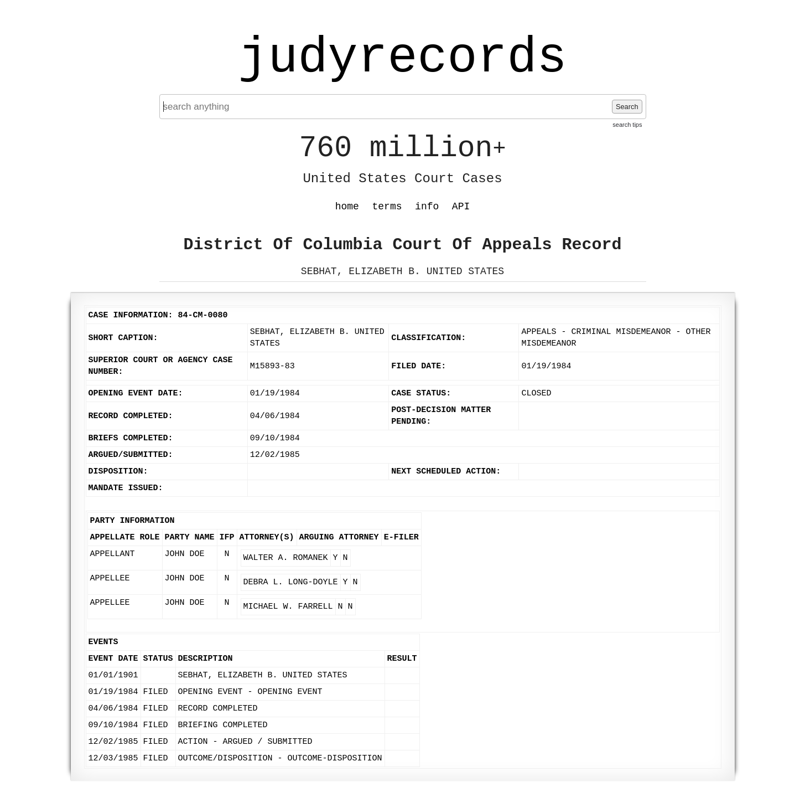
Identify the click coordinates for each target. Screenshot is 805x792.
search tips (627, 124)
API (461, 206)
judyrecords (402, 58)
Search (627, 106)
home (347, 206)
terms (387, 206)
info (427, 206)
